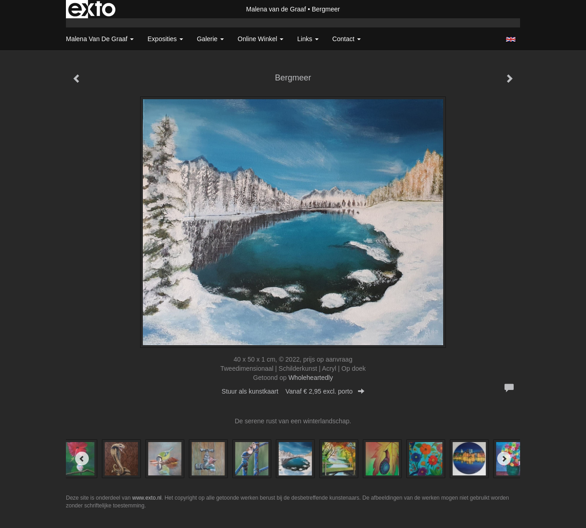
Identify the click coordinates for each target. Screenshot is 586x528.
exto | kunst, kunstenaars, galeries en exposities (92, 9)
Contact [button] (346, 39)
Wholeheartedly (310, 377)
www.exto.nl (147, 498)
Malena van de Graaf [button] (100, 39)
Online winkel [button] (260, 39)
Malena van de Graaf (276, 9)
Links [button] (308, 39)
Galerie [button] (210, 39)
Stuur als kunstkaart (293, 391)
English (510, 39)
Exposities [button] (165, 39)
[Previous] (82, 458)
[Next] (504, 458)
